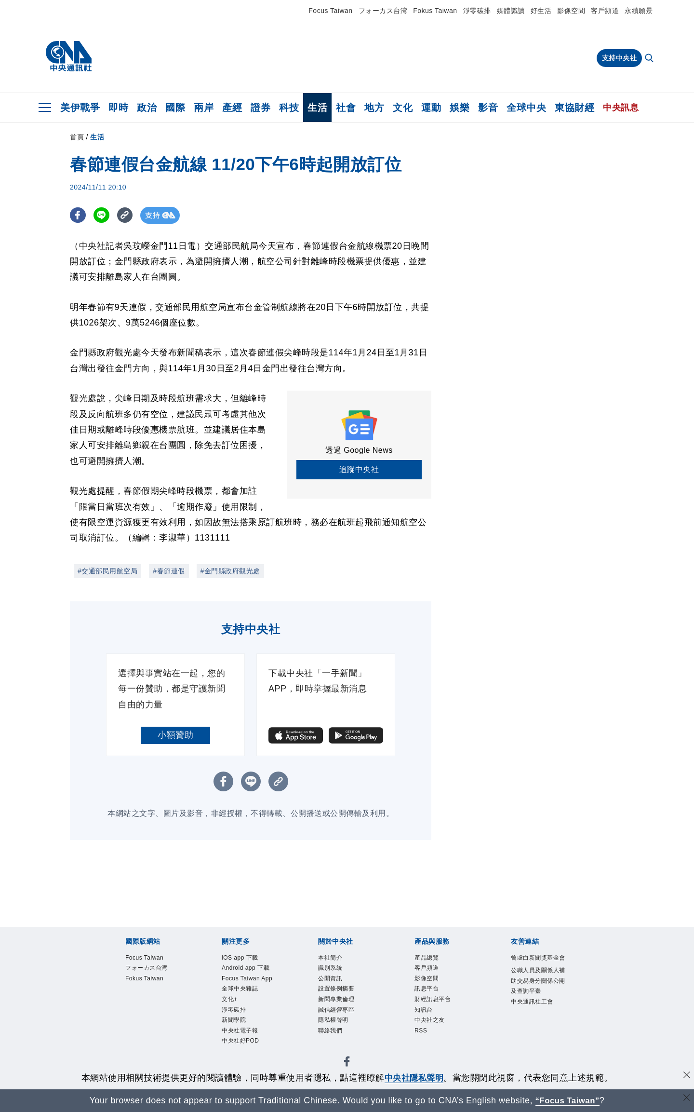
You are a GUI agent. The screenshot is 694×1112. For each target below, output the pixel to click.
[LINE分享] (102, 215)
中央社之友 (429, 1020)
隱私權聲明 (333, 1020)
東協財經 (574, 107)
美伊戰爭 (80, 107)
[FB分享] (78, 215)
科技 (289, 107)
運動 (431, 107)
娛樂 (459, 107)
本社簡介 (330, 957)
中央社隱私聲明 (414, 1078)
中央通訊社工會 (532, 1001)
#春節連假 (169, 571)
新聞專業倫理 (336, 999)
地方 (374, 107)
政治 (147, 107)
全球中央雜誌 (240, 989)
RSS (420, 1030)
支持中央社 (619, 58)
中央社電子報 (240, 1030)
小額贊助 (175, 735)
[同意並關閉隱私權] (685, 1076)
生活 (317, 107)
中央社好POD (240, 1041)
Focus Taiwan (330, 10)
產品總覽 (426, 957)
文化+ (230, 999)
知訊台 (423, 1009)
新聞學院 (234, 1020)
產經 (232, 107)
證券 (260, 107)
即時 (118, 107)
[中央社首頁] (69, 56)
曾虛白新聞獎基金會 (538, 957)
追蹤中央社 (359, 469)
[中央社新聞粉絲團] (347, 1063)
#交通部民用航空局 (107, 571)
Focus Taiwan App (247, 978)
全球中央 (526, 107)
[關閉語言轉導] (685, 1099)
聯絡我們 (330, 1030)
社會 (346, 107)
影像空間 (571, 10)
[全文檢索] (650, 59)
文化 (403, 107)
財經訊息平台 (432, 999)
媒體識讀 (511, 10)
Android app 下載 (245, 967)
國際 (175, 107)
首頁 (77, 137)
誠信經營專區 (336, 1009)
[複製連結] (127, 215)
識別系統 (330, 967)
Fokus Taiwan (435, 10)
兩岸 (204, 107)
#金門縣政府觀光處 (230, 571)
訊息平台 (426, 989)
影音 (488, 107)
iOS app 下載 (240, 957)
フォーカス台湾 (383, 10)
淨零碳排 (477, 10)
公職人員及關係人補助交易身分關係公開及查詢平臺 (538, 980)
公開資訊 (330, 978)
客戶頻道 (605, 10)
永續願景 (639, 10)
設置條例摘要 (336, 989)
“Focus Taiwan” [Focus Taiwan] (567, 1100)
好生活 (541, 10)
